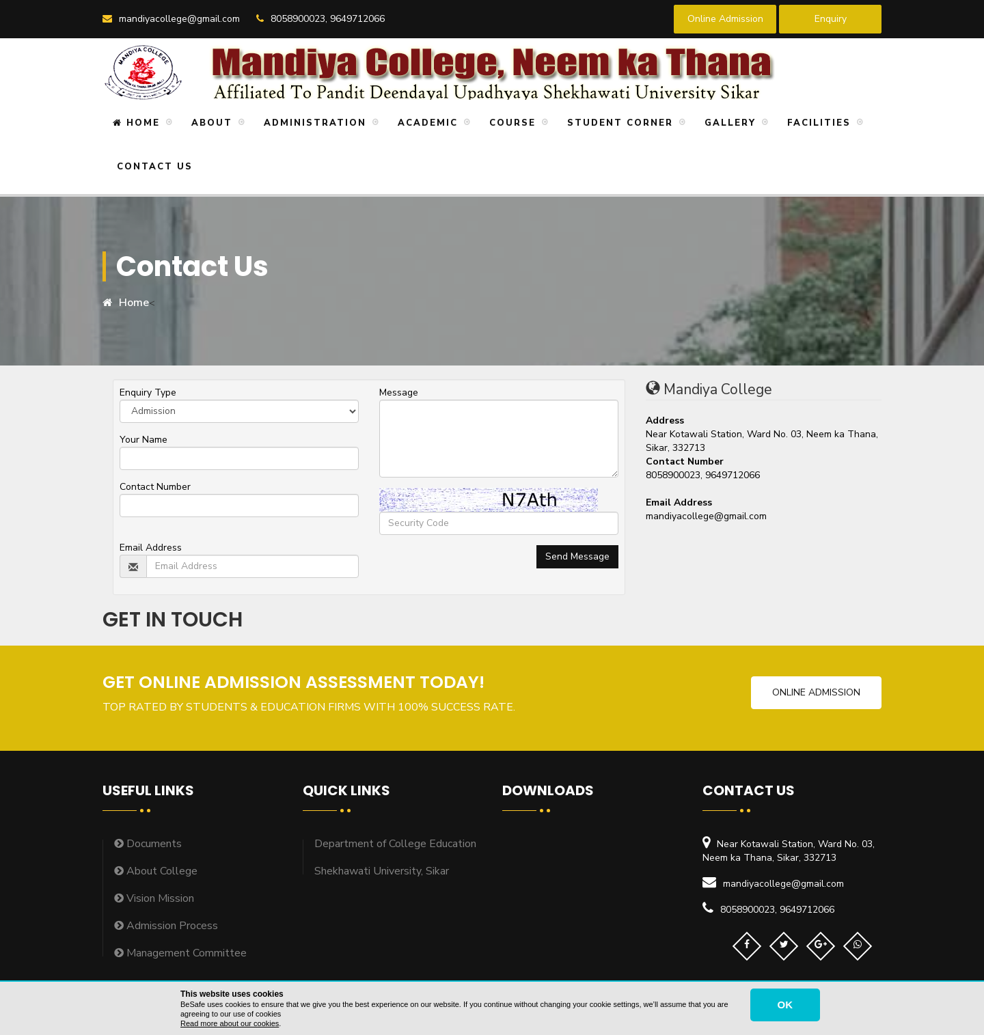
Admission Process (166, 925)
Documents (148, 843)
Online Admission (725, 18)
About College (155, 871)
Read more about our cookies (229, 1023)
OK (785, 1004)
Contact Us (153, 167)
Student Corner (618, 123)
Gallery (728, 123)
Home (136, 123)
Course (510, 123)
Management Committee (180, 953)
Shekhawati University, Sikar (381, 871)
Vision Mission (154, 898)
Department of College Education (395, 843)
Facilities (817, 123)
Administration (313, 123)
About (209, 123)
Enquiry (831, 18)
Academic (426, 123)
